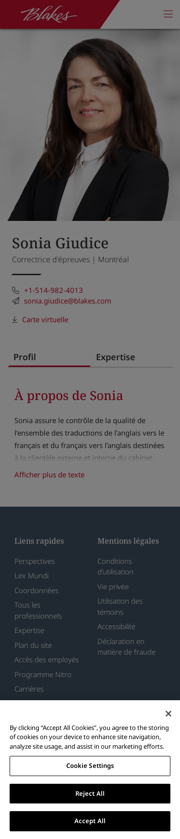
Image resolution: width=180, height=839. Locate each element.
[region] (90, 769)
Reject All (90, 793)
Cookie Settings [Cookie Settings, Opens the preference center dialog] (90, 765)
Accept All (90, 820)
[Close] (168, 713)
